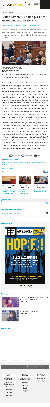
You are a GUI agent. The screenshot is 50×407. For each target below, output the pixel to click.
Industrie (9, 391)
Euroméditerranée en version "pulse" (40, 191)
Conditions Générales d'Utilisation (25, 369)
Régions (25, 389)
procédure (36, 162)
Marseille (24, 162)
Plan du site (41, 381)
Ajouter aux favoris (11, 159)
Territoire (10, 12)
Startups (9, 399)
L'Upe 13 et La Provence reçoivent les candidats (24, 191)
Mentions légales (31, 367)
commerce (16, 162)
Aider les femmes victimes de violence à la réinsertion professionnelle (33, 298)
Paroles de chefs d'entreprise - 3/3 (31, 311)
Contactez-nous (18, 367)
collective (9, 162)
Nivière (29, 162)
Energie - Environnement (9, 387)
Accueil (4, 12)
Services (9, 397)
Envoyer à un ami (10, 155)
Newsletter (41, 384)
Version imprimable (28, 155)
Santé (25, 392)
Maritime (9, 394)
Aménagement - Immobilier (9, 382)
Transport (25, 395)
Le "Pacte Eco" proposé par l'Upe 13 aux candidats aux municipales (8, 191)
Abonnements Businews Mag (25, 382)
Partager (43, 155)
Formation (25, 386)
